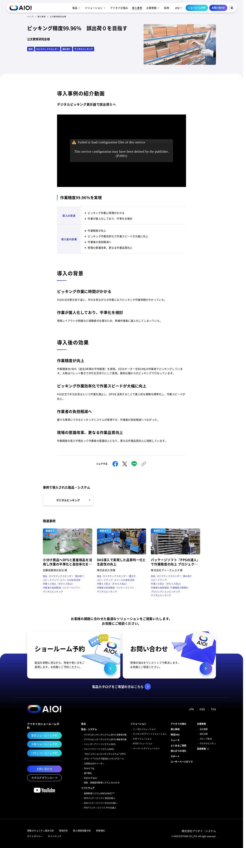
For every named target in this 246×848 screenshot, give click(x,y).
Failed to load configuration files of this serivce (111, 142)
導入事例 (42, 16)
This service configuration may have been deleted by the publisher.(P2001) (121, 154)
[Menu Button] (231, 8)
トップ (30, 16)
